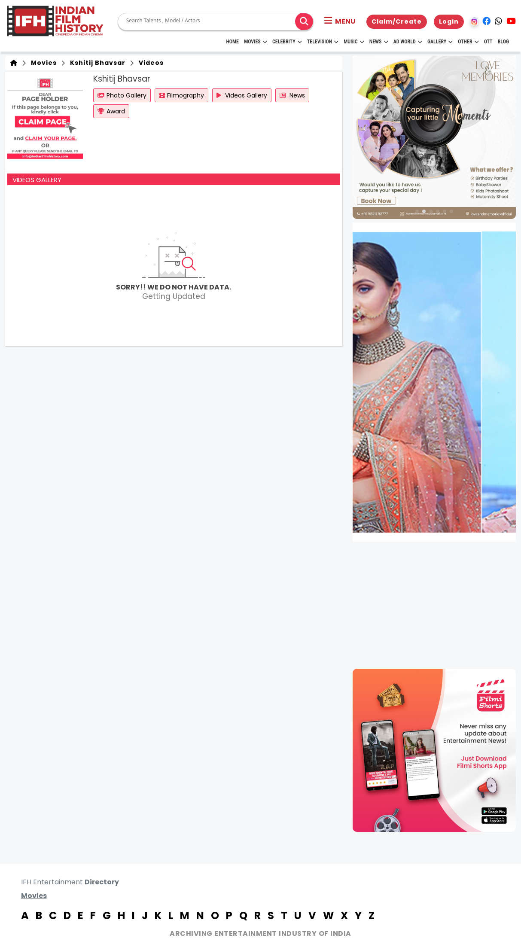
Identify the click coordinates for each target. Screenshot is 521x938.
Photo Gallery (121, 95)
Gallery (440, 41)
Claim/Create (397, 21)
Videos (149, 62)
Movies (255, 41)
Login (449, 21)
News (378, 41)
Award (111, 111)
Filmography (181, 95)
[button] (340, 21)
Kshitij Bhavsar (96, 62)
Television (322, 41)
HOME (232, 42)
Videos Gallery (241, 95)
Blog (503, 42)
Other (468, 41)
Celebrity (287, 41)
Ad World (407, 41)
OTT (488, 42)
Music (354, 41)
